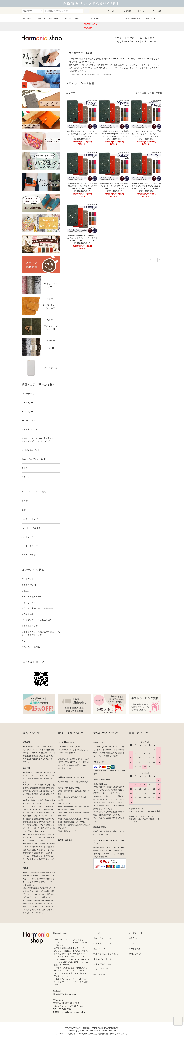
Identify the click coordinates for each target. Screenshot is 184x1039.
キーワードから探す (70, 18)
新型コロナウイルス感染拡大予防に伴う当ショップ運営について (41, 633)
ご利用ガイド (28, 579)
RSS (95, 974)
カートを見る (135, 948)
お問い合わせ (149, 18)
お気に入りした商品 (31, 647)
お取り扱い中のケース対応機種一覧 (38, 608)
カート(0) (155, 11)
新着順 (159, 93)
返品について (99, 948)
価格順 (151, 93)
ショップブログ (100, 969)
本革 (78, 74)
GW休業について (92, 24)
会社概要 (26, 591)
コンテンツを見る (90, 18)
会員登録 (125, 11)
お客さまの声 (28, 614)
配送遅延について (92, 28)
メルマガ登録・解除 (130, 18)
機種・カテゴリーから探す (46, 18)
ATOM (102, 974)
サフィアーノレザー (88, 74)
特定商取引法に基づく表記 (105, 954)
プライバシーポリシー (103, 959)
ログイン (139, 11)
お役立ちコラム (29, 602)
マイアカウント (136, 933)
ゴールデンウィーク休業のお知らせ (38, 620)
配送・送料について (102, 943)
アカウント (110, 11)
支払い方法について (102, 938)
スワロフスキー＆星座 (104, 74)
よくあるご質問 (29, 585)
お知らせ (26, 641)
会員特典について (30, 626)
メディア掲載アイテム (32, 596)
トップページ (27, 18)
